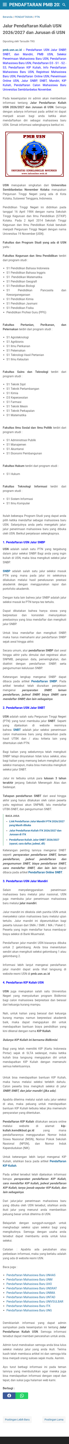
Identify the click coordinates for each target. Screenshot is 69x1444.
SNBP (6, 571)
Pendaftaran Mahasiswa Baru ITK (28, 1306)
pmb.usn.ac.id (12, 50)
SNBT (17, 730)
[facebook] (9, 1395)
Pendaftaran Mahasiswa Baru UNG (29, 1310)
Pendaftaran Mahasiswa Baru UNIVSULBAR (34, 1301)
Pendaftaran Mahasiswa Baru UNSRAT (31, 1288)
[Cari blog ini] (64, 5)
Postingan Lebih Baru (17, 1419)
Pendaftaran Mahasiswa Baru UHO (29, 1284)
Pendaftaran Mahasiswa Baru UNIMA (30, 1292)
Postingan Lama (54, 1419)
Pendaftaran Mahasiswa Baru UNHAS (31, 1275)
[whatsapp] (21, 1395)
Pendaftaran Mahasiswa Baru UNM (29, 1279)
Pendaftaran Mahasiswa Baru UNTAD (30, 1297)
